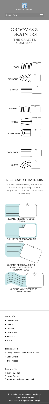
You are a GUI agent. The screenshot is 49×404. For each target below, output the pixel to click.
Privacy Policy (28, 397)
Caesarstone (12, 320)
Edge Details (12, 357)
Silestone (11, 337)
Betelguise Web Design (29, 401)
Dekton (10, 324)
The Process (12, 361)
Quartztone (12, 332)
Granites (10, 329)
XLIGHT (10, 341)
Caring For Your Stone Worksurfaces (23, 353)
